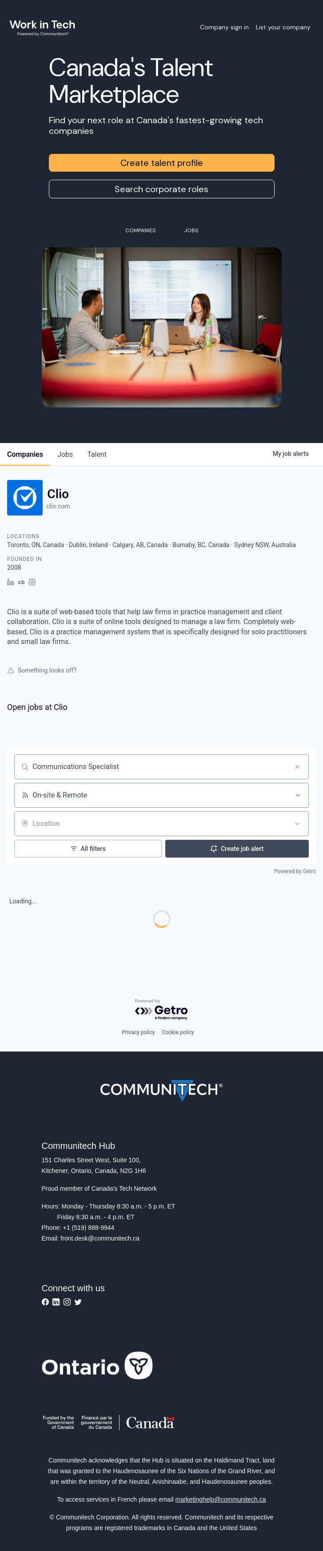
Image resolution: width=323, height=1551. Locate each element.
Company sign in (224, 27)
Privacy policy (138, 1032)
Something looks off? (41, 670)
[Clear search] (297, 767)
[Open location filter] (297, 824)
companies (25, 454)
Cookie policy (178, 1032)
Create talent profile (161, 163)
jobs (65, 454)
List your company (283, 27)
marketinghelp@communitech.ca (220, 1499)
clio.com (58, 506)
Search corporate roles (161, 189)
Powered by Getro (295, 871)
